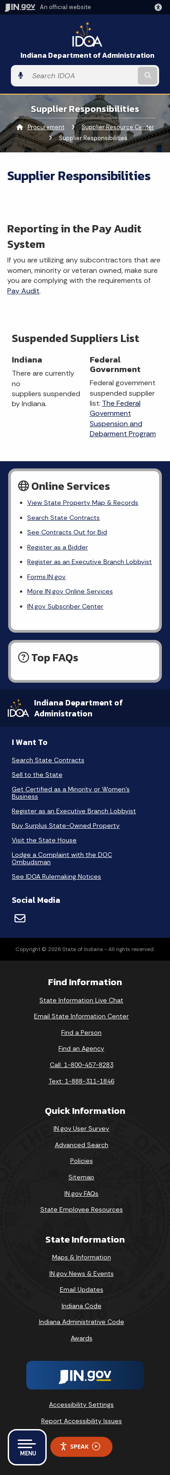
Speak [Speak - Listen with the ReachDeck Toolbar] (79, 1446)
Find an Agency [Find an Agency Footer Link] (81, 1048)
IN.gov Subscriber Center (65, 606)
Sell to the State (37, 774)
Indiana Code (82, 1306)
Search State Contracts (63, 517)
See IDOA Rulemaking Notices (56, 876)
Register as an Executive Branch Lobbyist (89, 562)
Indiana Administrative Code (81, 1322)
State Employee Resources (81, 1209)
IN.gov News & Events (81, 1273)
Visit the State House (44, 840)
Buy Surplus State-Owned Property (66, 825)
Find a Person (81, 1032)
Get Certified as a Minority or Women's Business (71, 792)
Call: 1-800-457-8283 (81, 1065)
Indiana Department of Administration (87, 55)
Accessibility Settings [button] (81, 1404)
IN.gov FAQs (81, 1193)
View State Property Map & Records (82, 502)
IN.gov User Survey (81, 1128)
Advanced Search (81, 1145)
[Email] (20, 918)
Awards (81, 1338)
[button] (160, 7)
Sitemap (81, 1177)
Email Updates (81, 1289)
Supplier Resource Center (118, 127)
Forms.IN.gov (46, 577)
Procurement (46, 127)
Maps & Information (81, 1257)
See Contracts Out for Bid (67, 532)
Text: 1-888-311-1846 (81, 1081)
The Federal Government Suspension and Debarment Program (123, 418)
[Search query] (82, 76)
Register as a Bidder (57, 547)
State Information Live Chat (81, 1000)
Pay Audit (23, 291)
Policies (81, 1161)
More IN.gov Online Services (70, 591)
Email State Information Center (81, 1016)
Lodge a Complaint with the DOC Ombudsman (62, 858)
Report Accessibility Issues (81, 1421)
